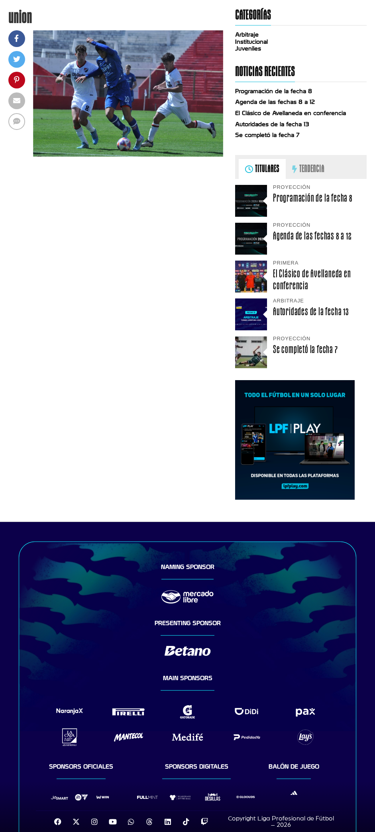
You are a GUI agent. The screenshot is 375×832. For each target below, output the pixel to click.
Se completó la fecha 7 (267, 135)
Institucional (251, 42)
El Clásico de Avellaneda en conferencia (290, 113)
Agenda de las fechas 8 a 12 (275, 102)
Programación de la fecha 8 (273, 91)
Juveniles (248, 48)
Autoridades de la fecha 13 (272, 124)
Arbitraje (247, 34)
